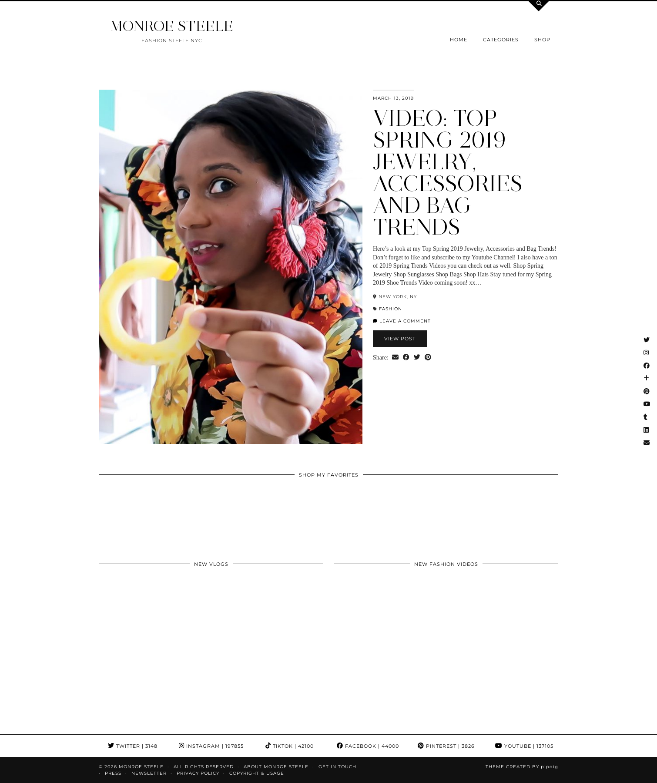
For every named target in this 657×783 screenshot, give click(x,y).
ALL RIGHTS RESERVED (204, 767)
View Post (400, 339)
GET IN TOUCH (337, 767)
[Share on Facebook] (406, 357)
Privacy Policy (198, 773)
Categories (501, 40)
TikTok (289, 746)
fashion (390, 309)
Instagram (211, 746)
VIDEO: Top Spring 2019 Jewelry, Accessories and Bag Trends (448, 172)
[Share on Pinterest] (427, 357)
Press (113, 773)
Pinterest (446, 746)
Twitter (133, 746)
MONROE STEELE (172, 25)
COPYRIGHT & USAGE (256, 773)
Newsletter (149, 773)
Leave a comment (402, 321)
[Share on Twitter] (417, 357)
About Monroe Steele (276, 767)
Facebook (368, 746)
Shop (542, 40)
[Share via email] (395, 357)
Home (458, 40)
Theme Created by (522, 767)
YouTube (524, 746)
